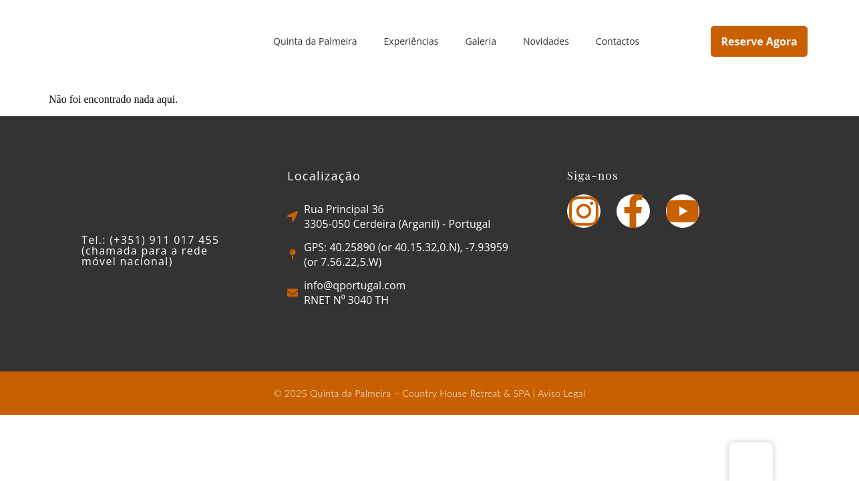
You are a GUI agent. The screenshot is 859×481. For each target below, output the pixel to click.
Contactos (617, 41)
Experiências (411, 41)
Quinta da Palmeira (315, 41)
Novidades (546, 41)
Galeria (481, 41)
